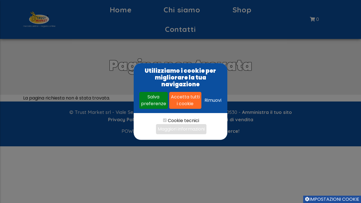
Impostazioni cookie (332, 199)
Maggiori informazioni (181, 129)
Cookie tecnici (183, 120)
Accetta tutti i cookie (185, 100)
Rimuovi (212, 100)
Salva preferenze (153, 100)
